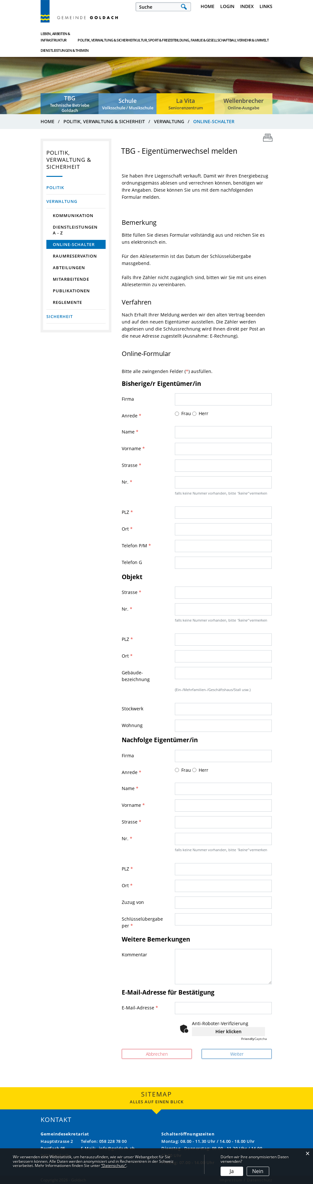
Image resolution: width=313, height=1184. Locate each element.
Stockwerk (132, 709)
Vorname (133, 448)
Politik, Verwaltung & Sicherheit (100, 36)
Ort (127, 529)
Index (247, 6)
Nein (257, 1171)
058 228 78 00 (113, 1141)
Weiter (236, 1054)
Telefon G (132, 562)
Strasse (131, 465)
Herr (203, 413)
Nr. (127, 482)
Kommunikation (73, 215)
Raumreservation (75, 256)
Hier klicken (228, 1031)
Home (207, 6)
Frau (186, 413)
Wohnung (132, 725)
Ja (232, 1171)
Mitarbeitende (71, 279)
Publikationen (71, 291)
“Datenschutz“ (113, 1165)
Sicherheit (59, 316)
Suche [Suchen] (183, 6)
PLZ (127, 512)
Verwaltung (61, 201)
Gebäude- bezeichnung (136, 675)
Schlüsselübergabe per (142, 922)
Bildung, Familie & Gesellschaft (178, 36)
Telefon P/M (136, 545)
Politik (55, 187)
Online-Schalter (79, 244)
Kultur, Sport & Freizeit (140, 36)
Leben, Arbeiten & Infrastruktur (55, 36)
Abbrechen (157, 1054)
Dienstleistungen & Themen (253, 36)
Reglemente (67, 302)
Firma (128, 399)
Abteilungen (69, 267)
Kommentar (134, 955)
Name (130, 432)
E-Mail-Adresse (140, 1008)
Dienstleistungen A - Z (75, 230)
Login (227, 6)
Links (266, 6)
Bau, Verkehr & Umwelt (217, 36)
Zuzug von (133, 902)
